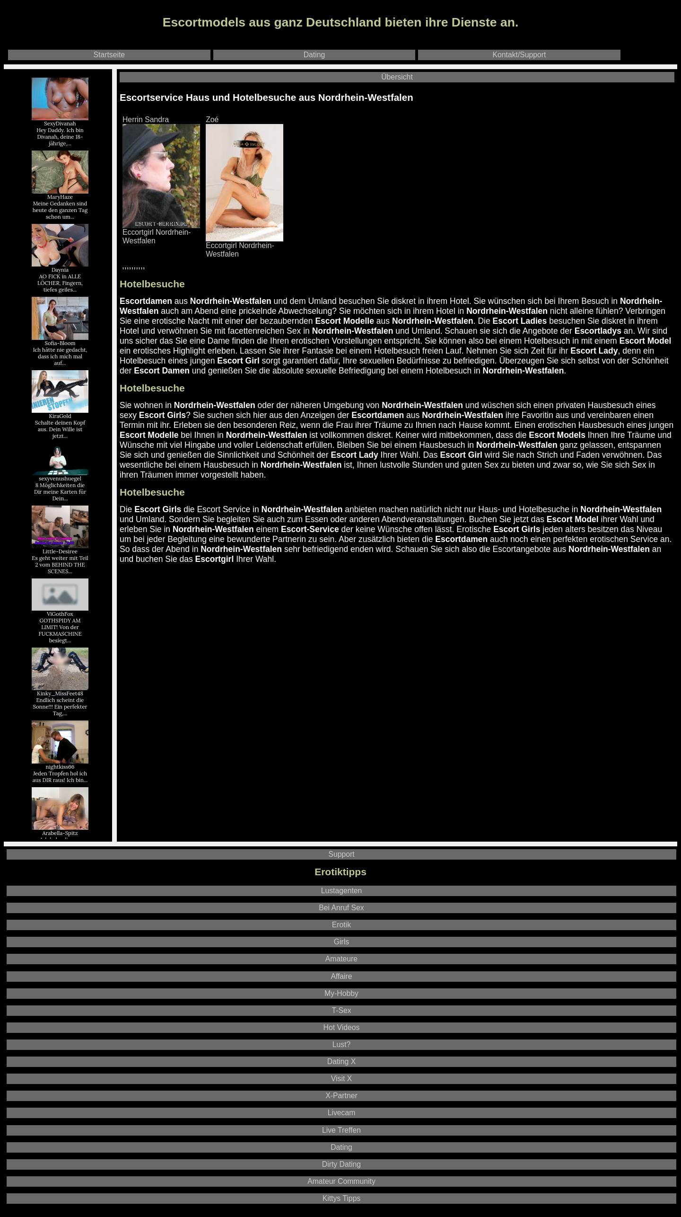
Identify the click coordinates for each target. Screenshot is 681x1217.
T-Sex (341, 1010)
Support (341, 854)
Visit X (341, 1079)
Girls (341, 942)
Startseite (109, 55)
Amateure (341, 959)
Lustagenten (341, 891)
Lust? (341, 1044)
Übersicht (397, 77)
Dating (314, 55)
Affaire (341, 976)
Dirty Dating (341, 1164)
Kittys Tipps (342, 1198)
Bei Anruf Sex (341, 908)
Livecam (342, 1113)
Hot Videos (341, 1027)
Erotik (341, 925)
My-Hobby (341, 993)
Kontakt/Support (519, 55)
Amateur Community (341, 1181)
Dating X (341, 1061)
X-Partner (341, 1096)
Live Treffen (341, 1130)
